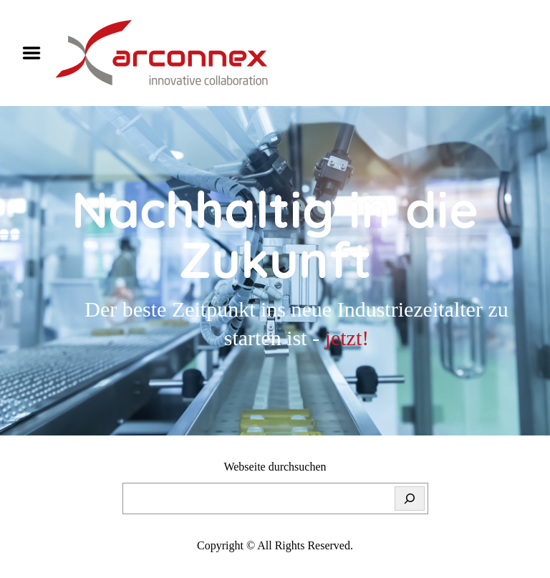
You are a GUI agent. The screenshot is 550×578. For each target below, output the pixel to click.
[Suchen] (410, 498)
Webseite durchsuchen (274, 467)
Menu (36, 53)
